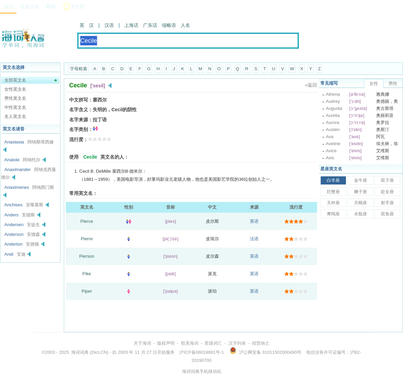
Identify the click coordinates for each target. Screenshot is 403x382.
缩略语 (169, 25)
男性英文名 (15, 98)
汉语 (109, 25)
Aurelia (333, 115)
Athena (333, 94)
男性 (393, 83)
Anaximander (17, 169)
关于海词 (142, 343)
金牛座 (360, 180)
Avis (330, 157)
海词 (8, 6)
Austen (333, 129)
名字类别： (81, 129)
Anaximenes (16, 187)
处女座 (387, 191)
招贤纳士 (260, 343)
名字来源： (81, 119)
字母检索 (78, 68)
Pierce (86, 221)
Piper (87, 291)
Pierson (86, 256)
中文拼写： (81, 99)
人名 (185, 25)
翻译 (50, 6)
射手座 (387, 202)
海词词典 (80, 352)
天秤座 (333, 202)
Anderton (13, 244)
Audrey (333, 101)
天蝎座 (360, 202)
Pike (86, 273)
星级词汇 (213, 343)
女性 (373, 83)
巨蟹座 (333, 191)
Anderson (14, 234)
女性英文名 (15, 89)
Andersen (14, 224)
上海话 (131, 25)
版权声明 (166, 343)
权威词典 (29, 6)
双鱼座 (387, 213)
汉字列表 (237, 343)
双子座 (387, 180)
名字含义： (81, 109)
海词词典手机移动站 (201, 371)
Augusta (334, 108)
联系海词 (189, 343)
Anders (11, 214)
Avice (331, 150)
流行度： (78, 139)
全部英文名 (15, 80)
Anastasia (14, 141)
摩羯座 (333, 213)
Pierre (87, 238)
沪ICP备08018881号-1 (201, 352)
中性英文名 (15, 107)
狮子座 (360, 191)
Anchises (13, 204)
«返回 (311, 85)
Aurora (332, 122)
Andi (8, 254)
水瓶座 (360, 213)
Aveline (333, 143)
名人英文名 (15, 116)
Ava (329, 136)
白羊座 (333, 180)
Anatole (11, 159)
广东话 (150, 25)
